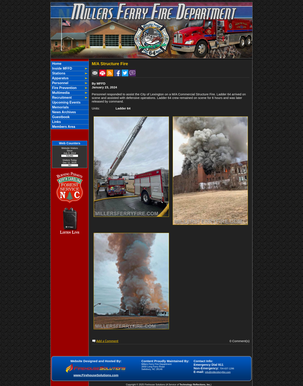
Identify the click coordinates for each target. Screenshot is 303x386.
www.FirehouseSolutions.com (95, 375)
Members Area (63, 126)
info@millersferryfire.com (218, 372)
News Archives (63, 112)
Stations (58, 73)
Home (56, 63)
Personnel (59, 83)
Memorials (60, 107)
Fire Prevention (64, 88)
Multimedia (60, 92)
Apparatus (60, 78)
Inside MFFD (61, 68)
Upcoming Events (66, 102)
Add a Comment (107, 341)
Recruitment (61, 97)
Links (56, 122)
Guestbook (60, 117)
